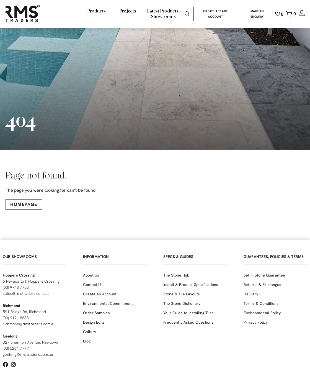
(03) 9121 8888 (16, 317)
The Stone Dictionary (181, 303)
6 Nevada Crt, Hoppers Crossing (31, 281)
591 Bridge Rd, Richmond (24, 311)
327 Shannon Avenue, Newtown (30, 342)
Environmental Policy (262, 312)
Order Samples (96, 312)
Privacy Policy (256, 322)
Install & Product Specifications (190, 284)
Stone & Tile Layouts (181, 293)
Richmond (11, 305)
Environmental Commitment (108, 303)
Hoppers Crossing (19, 275)
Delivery (251, 293)
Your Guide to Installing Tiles (188, 312)
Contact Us (93, 284)
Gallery (89, 331)
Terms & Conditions (261, 303)
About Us (91, 275)
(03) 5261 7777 (16, 348)
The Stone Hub (176, 275)
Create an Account (100, 293)
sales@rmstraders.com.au (26, 293)
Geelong (10, 336)
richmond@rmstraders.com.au (29, 323)
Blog (87, 341)
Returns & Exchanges (262, 284)
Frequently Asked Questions (188, 322)
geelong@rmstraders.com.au (28, 354)
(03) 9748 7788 (16, 287)
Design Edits (94, 322)
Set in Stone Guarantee (264, 275)
